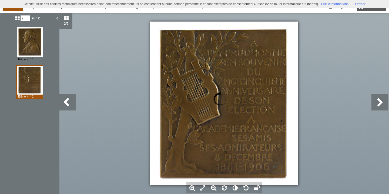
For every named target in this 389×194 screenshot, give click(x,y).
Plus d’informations (334, 4)
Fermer (360, 4)
